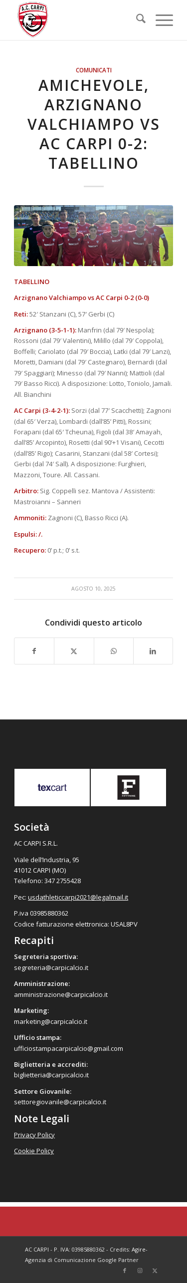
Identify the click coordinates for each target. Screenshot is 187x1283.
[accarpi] (77, 20)
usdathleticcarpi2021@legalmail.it (78, 897)
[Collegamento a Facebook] (124, 1270)
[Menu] (159, 20)
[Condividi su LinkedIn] (153, 651)
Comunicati (94, 70)
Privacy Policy (34, 1134)
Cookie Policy (34, 1150)
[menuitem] (136, 20)
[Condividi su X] (73, 651)
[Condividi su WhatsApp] (113, 651)
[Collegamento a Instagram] (139, 1270)
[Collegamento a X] (154, 1270)
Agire (139, 1249)
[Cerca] (136, 20)
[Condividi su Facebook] (34, 651)
